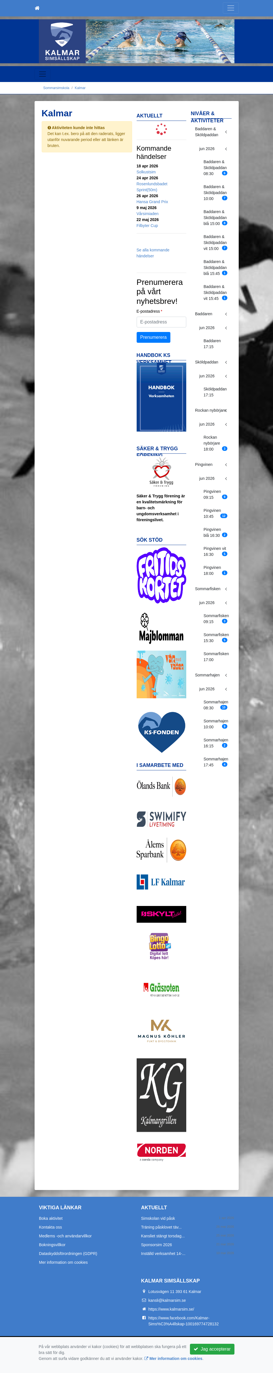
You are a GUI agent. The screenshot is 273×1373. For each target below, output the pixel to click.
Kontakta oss (50, 1227)
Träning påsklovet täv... (161, 1227)
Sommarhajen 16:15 (216, 743)
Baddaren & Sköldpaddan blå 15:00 (215, 217)
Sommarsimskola (56, 88)
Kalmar (80, 88)
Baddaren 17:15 (212, 343)
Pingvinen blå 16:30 (215, 532)
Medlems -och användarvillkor (65, 1236)
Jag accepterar (212, 1349)
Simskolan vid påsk (158, 1218)
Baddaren (203, 314)
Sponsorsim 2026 (156, 1244)
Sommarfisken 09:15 (216, 618)
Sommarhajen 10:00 (216, 724)
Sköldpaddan (206, 362)
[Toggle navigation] (231, 8)
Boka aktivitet (51, 1218)
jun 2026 (207, 148)
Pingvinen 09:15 (215, 494)
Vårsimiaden (148, 213)
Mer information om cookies (63, 1262)
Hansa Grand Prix (152, 201)
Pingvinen (204, 464)
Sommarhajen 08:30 (216, 705)
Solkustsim (146, 172)
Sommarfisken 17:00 (216, 656)
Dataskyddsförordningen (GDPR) (68, 1253)
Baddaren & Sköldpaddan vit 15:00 (215, 242)
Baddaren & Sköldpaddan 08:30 (215, 167)
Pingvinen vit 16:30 (215, 551)
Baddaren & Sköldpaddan (206, 132)
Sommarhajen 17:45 (216, 762)
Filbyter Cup (147, 225)
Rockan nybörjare (210, 410)
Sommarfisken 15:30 (216, 637)
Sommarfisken (207, 588)
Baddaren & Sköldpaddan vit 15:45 (215, 292)
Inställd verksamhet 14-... (163, 1253)
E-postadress (148, 311)
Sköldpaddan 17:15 (215, 392)
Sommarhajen (207, 675)
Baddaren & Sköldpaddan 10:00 (215, 192)
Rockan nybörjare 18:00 (215, 443)
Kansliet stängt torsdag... (163, 1236)
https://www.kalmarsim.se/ (171, 1309)
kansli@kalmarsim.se (167, 1300)
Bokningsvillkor (52, 1244)
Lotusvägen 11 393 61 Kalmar (174, 1291)
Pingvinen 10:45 (215, 513)
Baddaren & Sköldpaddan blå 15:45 (215, 267)
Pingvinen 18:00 (215, 570)
